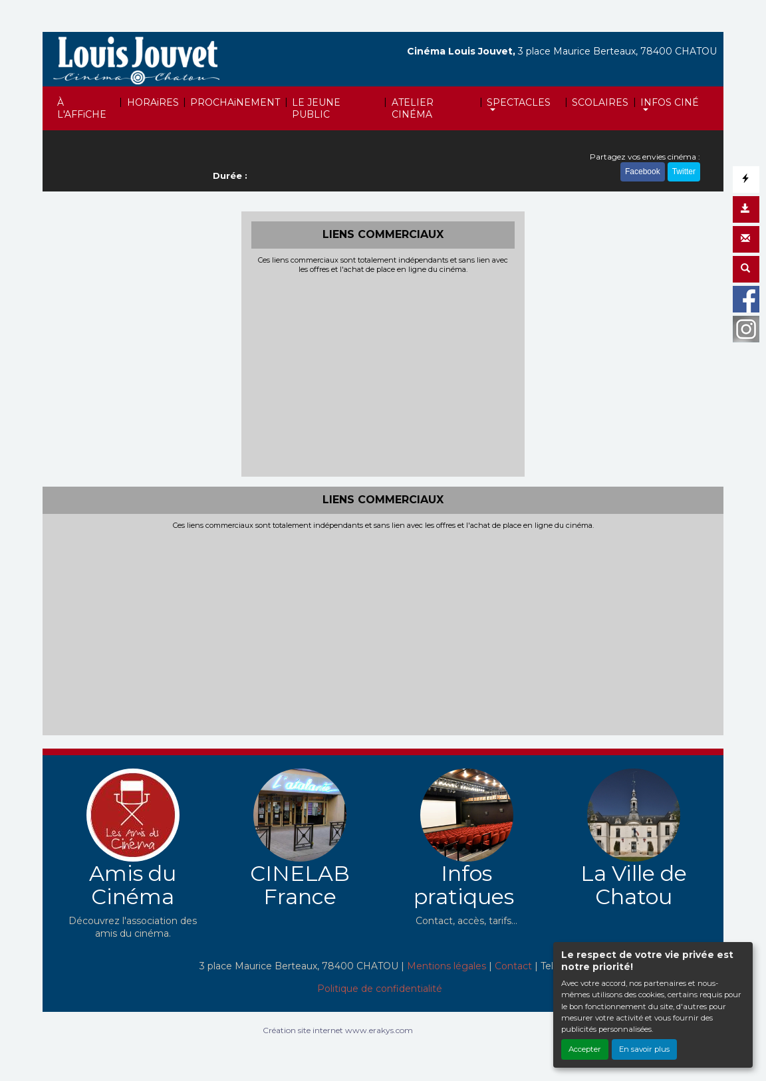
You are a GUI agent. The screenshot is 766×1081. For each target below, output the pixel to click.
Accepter (585, 1049)
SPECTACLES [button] (519, 102)
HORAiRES (153, 102)
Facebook (642, 171)
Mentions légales (446, 966)
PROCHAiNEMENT (235, 102)
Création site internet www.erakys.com (338, 1030)
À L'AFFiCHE (81, 108)
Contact (513, 966)
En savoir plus (644, 1049)
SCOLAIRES (600, 102)
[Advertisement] (383, 374)
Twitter (684, 171)
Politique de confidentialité (379, 989)
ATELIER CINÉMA (413, 108)
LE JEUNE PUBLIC (316, 108)
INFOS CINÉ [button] (669, 102)
